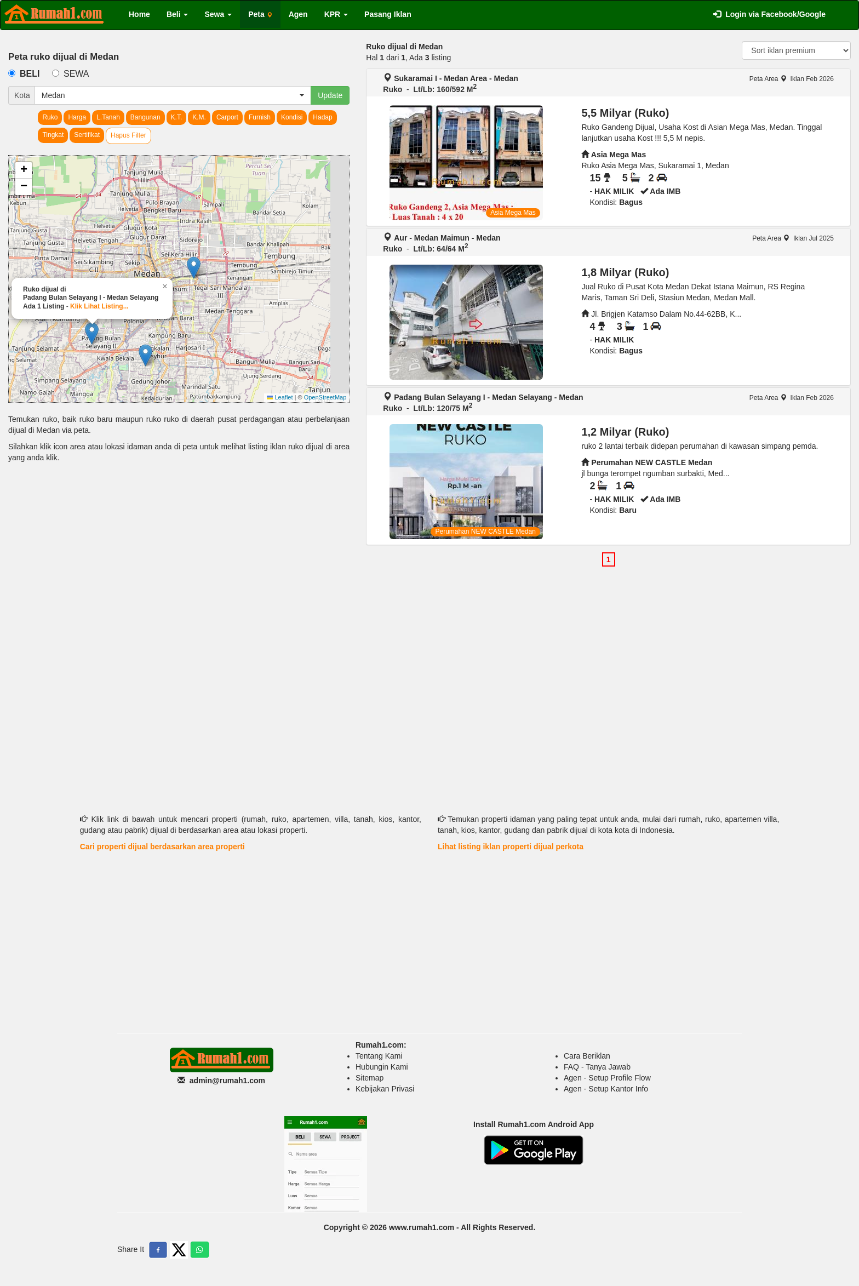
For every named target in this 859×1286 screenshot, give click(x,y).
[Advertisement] (179, 556)
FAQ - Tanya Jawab (597, 1066)
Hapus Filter (128, 135)
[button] (194, 267)
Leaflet (280, 397)
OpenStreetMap (325, 397)
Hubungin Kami (382, 1066)
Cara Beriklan (587, 1055)
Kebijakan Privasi (385, 1088)
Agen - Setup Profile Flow (607, 1077)
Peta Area (768, 79)
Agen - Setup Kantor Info (606, 1088)
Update (330, 95)
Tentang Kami (379, 1055)
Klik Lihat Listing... (99, 306)
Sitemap (369, 1077)
